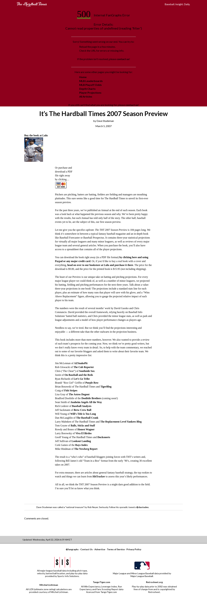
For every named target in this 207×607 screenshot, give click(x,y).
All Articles (85, 96)
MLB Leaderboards (91, 80)
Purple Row (91, 382)
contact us (123, 59)
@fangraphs (72, 549)
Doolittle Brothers (91, 398)
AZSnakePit (81, 363)
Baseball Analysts (81, 406)
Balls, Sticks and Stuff (83, 425)
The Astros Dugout (79, 394)
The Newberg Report (86, 449)
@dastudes (142, 507)
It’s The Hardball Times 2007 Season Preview (103, 113)
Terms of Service (116, 549)
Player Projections (90, 92)
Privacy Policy (133, 549)
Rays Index (81, 445)
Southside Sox (87, 371)
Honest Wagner (86, 429)
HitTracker (99, 476)
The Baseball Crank (87, 417)
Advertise (99, 549)
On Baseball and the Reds (79, 375)
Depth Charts (87, 88)
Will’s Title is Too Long (83, 413)
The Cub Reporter (83, 367)
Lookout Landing (81, 441)
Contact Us (86, 549)
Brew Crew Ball (82, 410)
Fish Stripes (70, 390)
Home (83, 77)
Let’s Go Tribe (82, 378)
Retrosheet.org (154, 582)
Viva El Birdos (84, 433)
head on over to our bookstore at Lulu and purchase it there (100, 265)
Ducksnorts (104, 437)
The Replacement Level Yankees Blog (121, 421)
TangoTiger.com (101, 582)
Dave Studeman (105, 120)
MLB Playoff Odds (90, 84)
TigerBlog (105, 386)
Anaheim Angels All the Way (86, 402)
